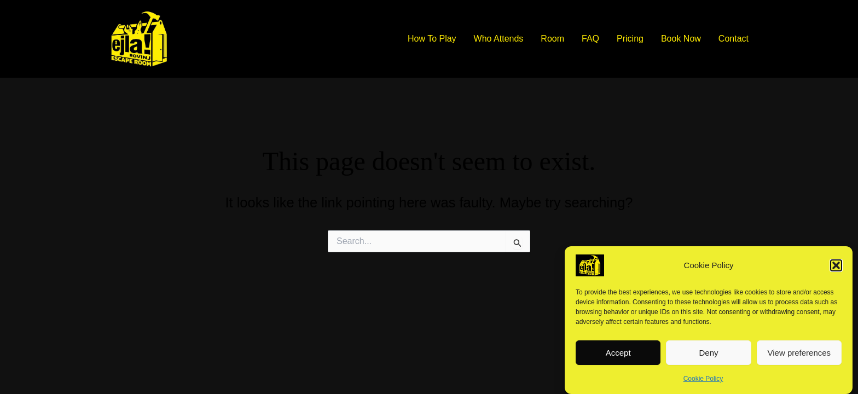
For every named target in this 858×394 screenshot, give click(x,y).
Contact (733, 38)
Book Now (681, 38)
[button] (836, 269)
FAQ (590, 38)
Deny (708, 356)
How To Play (432, 38)
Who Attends (499, 38)
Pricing (630, 38)
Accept (618, 356)
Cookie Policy (703, 382)
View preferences (799, 356)
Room (552, 38)
